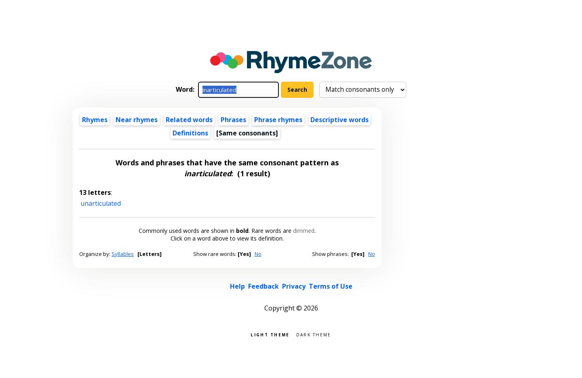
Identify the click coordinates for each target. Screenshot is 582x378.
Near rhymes (137, 119)
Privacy (294, 286)
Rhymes (95, 119)
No (258, 254)
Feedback (263, 286)
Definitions (190, 133)
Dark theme (313, 334)
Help (237, 286)
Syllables (123, 254)
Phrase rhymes (278, 119)
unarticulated (100, 203)
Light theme (270, 334)
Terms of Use (330, 286)
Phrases (233, 119)
